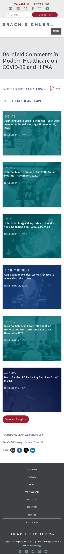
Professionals (32, 492)
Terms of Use (41, 3)
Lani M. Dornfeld (34, 442)
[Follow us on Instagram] (39, 551)
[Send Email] (12, 450)
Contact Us (32, 522)
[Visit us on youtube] (47, 9)
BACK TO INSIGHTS (13, 89)
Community (32, 484)
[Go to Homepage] (32, 534)
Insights (32, 514)
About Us (32, 469)
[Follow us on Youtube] (46, 551)
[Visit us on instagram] (39, 9)
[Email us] (10, 9)
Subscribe (45, 14)
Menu (56, 31)
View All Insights (15, 419)
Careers (32, 476)
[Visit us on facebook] (33, 9)
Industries (32, 507)
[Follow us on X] (26, 551)
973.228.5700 (21, 3)
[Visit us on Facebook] (33, 551)
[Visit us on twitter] (25, 9)
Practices (32, 499)
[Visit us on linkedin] (18, 9)
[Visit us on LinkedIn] (20, 551)
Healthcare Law (34, 434)
